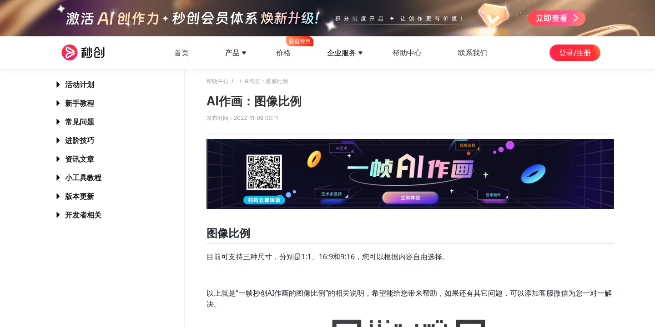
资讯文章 (79, 159)
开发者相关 (83, 214)
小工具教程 (83, 177)
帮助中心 (407, 52)
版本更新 (79, 196)
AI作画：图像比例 (266, 81)
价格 (283, 46)
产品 (232, 52)
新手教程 (79, 103)
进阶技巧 (79, 140)
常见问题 (79, 121)
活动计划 (79, 84)
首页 (181, 52)
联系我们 (472, 52)
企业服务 (341, 52)
